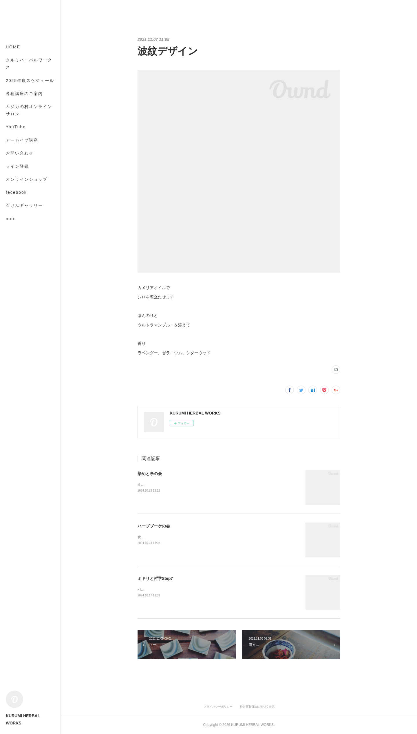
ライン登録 (17, 166)
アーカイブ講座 (22, 140)
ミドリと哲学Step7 (155, 578)
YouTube (16, 127)
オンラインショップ (26, 179)
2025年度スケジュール (30, 80)
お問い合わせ (20, 153)
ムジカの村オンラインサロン (29, 110)
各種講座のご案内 (24, 93)
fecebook (16, 192)
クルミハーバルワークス (29, 64)
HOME (13, 47)
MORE (13, 205)
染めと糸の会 (150, 473)
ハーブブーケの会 (154, 526)
